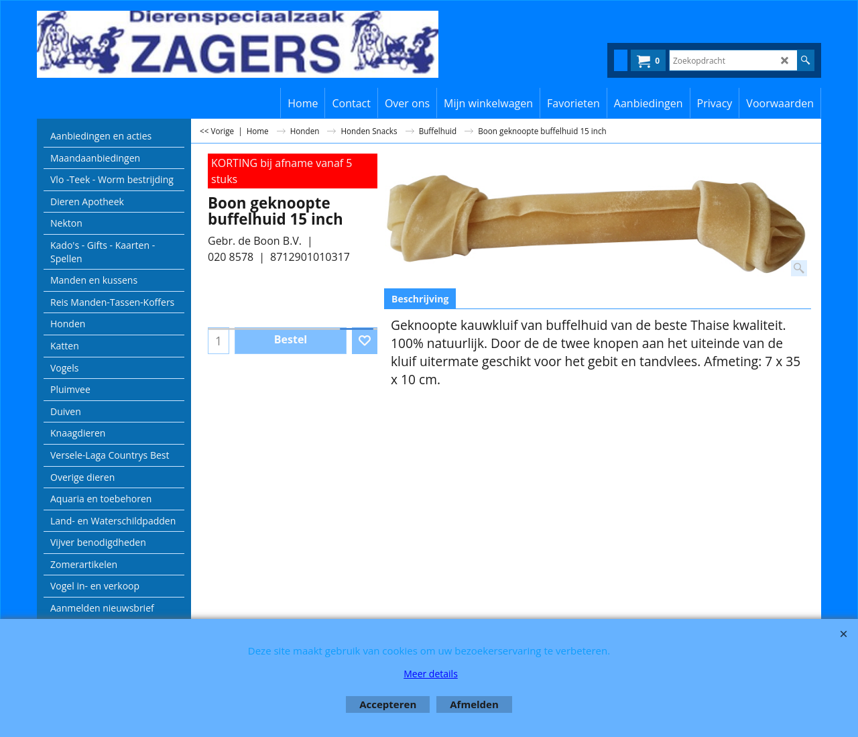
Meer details (431, 673)
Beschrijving (419, 298)
